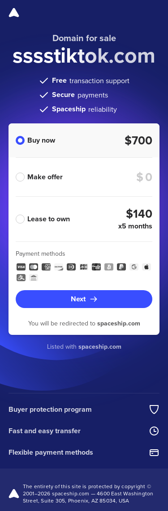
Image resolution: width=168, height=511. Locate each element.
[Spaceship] (14, 12)
